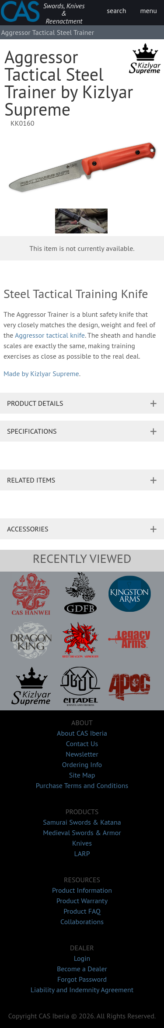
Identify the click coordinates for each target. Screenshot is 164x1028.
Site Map (82, 775)
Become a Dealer (82, 968)
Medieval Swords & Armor (82, 832)
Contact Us (82, 743)
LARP (82, 853)
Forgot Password (82, 979)
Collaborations (82, 921)
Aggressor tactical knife (50, 335)
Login (82, 958)
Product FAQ (82, 911)
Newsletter (82, 754)
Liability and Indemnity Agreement (82, 989)
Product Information (82, 890)
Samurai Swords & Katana (82, 822)
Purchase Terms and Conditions (82, 785)
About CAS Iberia (82, 733)
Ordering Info (82, 764)
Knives (82, 843)
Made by (41, 373)
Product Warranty (82, 900)
